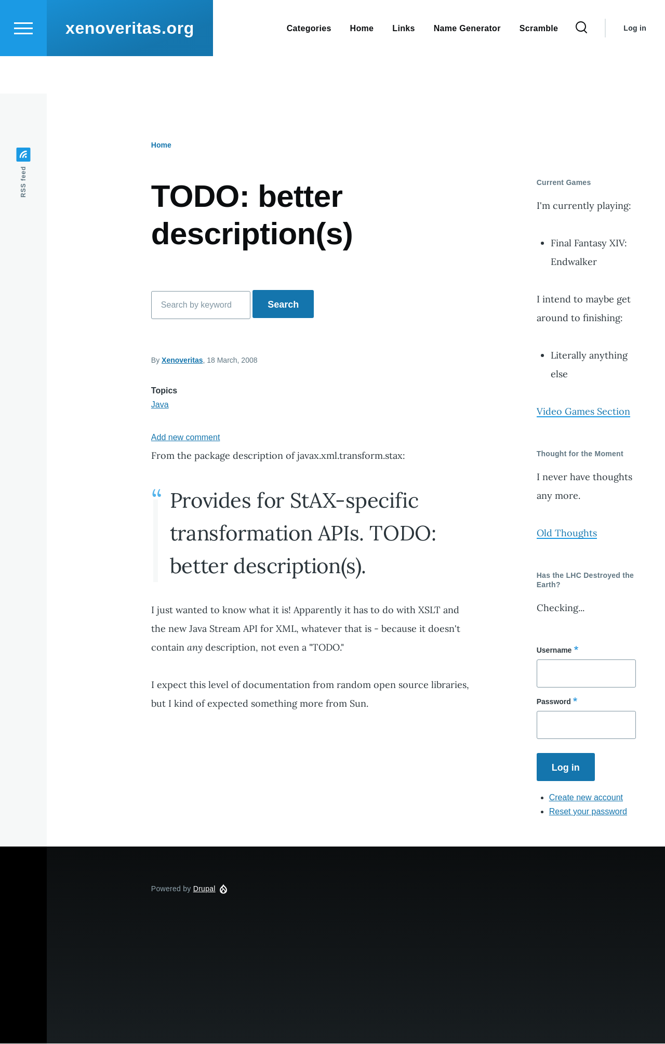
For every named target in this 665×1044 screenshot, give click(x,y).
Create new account (586, 798)
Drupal (204, 889)
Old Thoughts (567, 533)
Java (160, 405)
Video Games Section (583, 412)
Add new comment (185, 437)
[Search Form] (581, 65)
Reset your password (588, 812)
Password (554, 702)
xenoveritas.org (129, 65)
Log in (634, 65)
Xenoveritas (182, 360)
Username (554, 650)
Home (161, 145)
